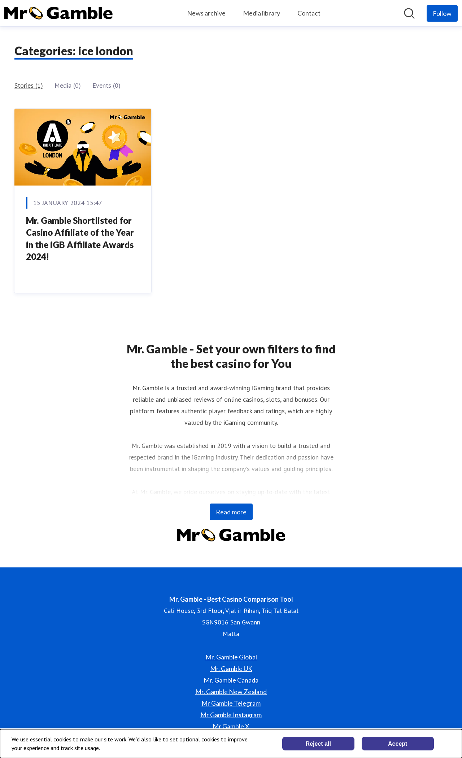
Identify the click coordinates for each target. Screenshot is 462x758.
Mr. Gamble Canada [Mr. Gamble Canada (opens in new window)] (231, 680)
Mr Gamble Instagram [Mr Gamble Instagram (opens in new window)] (231, 715)
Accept (397, 744)
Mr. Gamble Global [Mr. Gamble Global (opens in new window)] (231, 657)
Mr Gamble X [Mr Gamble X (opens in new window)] (231, 726)
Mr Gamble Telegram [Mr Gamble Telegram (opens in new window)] (231, 703)
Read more (231, 512)
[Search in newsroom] (409, 13)
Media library (261, 13)
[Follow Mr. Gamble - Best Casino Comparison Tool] (442, 13)
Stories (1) (28, 85)
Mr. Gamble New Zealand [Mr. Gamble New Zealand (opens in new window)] (231, 692)
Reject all (318, 744)
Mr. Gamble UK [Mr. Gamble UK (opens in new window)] (231, 668)
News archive (206, 13)
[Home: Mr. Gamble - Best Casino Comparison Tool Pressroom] (58, 13)
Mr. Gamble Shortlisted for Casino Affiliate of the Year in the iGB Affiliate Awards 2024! (80, 238)
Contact (309, 13)
